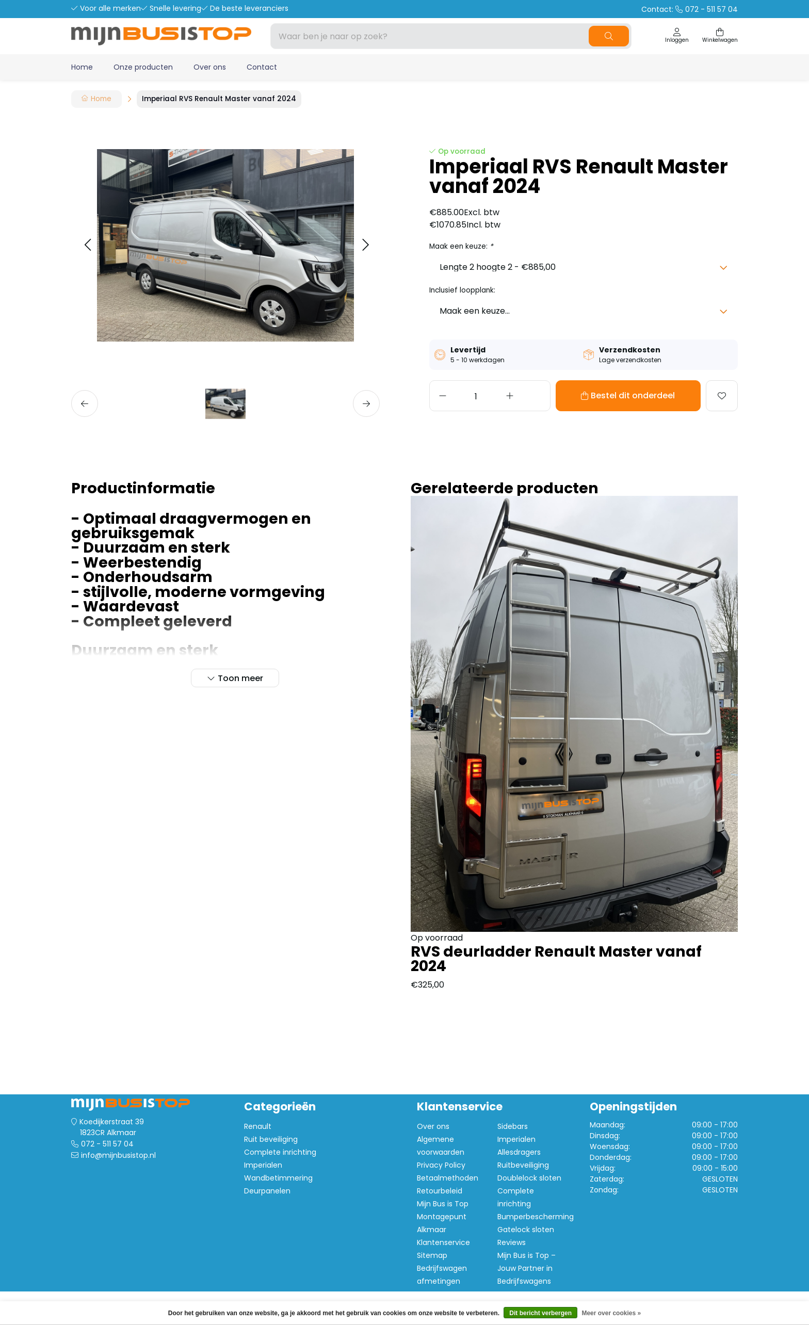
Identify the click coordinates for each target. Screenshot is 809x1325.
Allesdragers (519, 1152)
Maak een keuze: (461, 246)
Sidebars (512, 1126)
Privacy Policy (441, 1165)
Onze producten (143, 67)
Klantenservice (443, 1242)
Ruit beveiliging (271, 1139)
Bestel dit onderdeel (604, 395)
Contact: (689, 9)
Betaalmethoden (447, 1178)
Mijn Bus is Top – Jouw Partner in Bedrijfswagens (526, 1268)
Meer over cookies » (611, 1313)
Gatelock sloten (525, 1229)
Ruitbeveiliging (523, 1165)
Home (82, 67)
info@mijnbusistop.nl (118, 1155)
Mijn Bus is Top (442, 1204)
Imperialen (263, 1165)
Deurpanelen (267, 1191)
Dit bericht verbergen (540, 1313)
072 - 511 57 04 (107, 1144)
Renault (257, 1126)
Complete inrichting (280, 1152)
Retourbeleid (439, 1191)
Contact (262, 67)
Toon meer (240, 678)
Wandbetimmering (278, 1178)
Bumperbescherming (535, 1216)
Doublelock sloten (529, 1178)
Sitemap (432, 1255)
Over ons (209, 67)
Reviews (511, 1242)
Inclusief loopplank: (462, 290)
